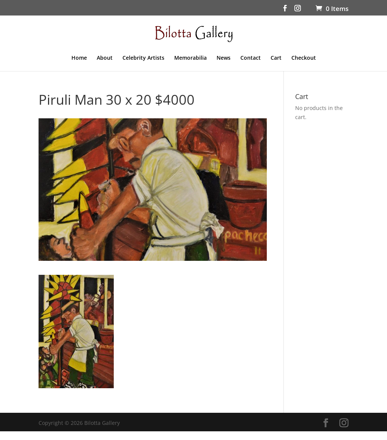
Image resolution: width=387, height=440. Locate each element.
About (105, 58)
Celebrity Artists (143, 58)
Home (79, 58)
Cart (276, 58)
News (224, 58)
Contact (250, 58)
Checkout (303, 58)
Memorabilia (190, 58)
